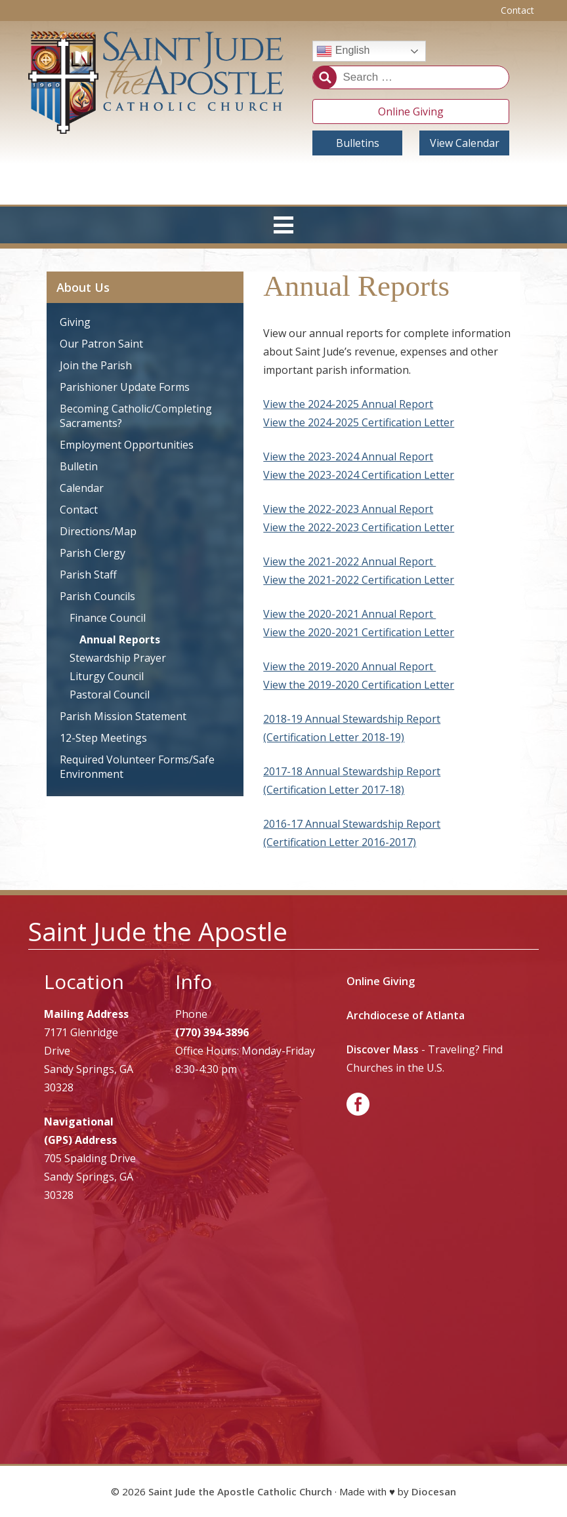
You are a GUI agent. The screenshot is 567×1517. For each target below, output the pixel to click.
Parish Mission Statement (123, 716)
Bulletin (79, 466)
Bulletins (357, 143)
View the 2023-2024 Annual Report (348, 456)
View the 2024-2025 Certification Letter (358, 422)
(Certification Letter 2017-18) (333, 789)
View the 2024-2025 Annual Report (348, 404)
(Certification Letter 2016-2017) (339, 842)
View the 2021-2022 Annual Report (349, 561)
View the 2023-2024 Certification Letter (358, 475)
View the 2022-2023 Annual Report (348, 509)
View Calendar (464, 143)
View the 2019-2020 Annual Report (349, 666)
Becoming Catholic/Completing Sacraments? (136, 415)
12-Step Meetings (103, 738)
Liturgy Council (107, 676)
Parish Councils (97, 596)
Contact (517, 10)
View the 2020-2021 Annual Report (349, 614)
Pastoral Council (110, 694)
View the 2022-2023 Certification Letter (358, 527)
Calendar (82, 488)
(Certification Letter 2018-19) (333, 737)
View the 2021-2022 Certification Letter (358, 580)
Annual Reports (119, 639)
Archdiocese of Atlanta (405, 1015)
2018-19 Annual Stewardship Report (351, 719)
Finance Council (108, 618)
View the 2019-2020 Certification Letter (358, 685)
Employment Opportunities (127, 444)
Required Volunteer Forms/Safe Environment (137, 766)
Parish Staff (88, 574)
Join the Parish (96, 365)
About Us (83, 287)
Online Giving (411, 111)
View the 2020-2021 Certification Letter (358, 632)
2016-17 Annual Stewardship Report (351, 824)
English (342, 51)
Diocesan (433, 1491)
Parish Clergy (92, 553)
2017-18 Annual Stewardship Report (351, 771)
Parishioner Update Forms (125, 387)
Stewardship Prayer (118, 658)
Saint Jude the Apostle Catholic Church (240, 1491)
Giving (75, 322)
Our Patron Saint (101, 343)
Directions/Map (98, 531)
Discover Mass (382, 1049)
